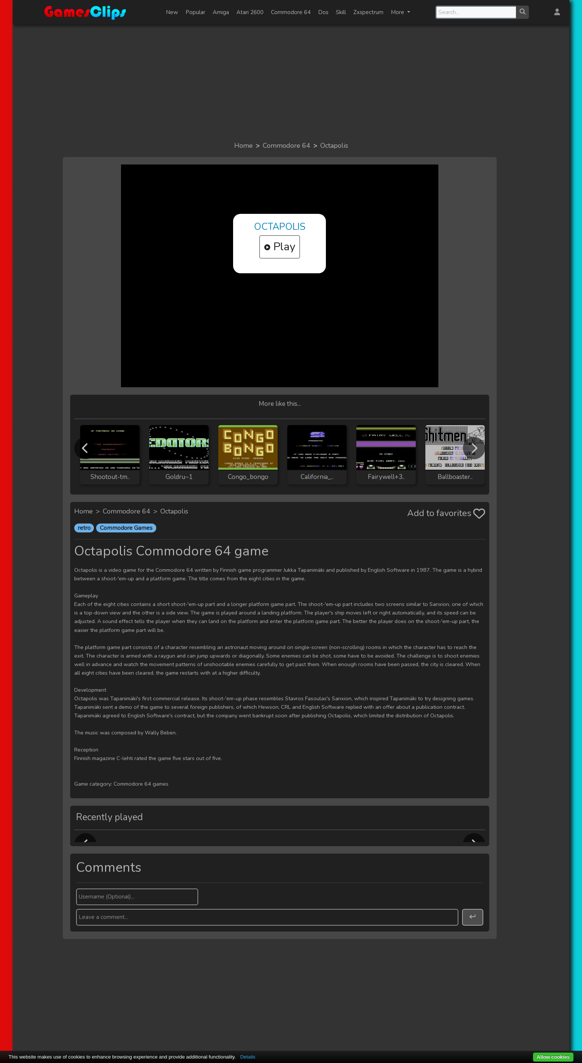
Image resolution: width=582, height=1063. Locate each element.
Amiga (221, 12)
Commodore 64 (291, 12)
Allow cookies (553, 1057)
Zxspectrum (368, 12)
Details (247, 1057)
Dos (323, 12)
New (172, 12)
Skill (341, 12)
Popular (195, 12)
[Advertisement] (291, 82)
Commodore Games (126, 528)
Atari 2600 (250, 12)
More (398, 12)
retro (84, 528)
